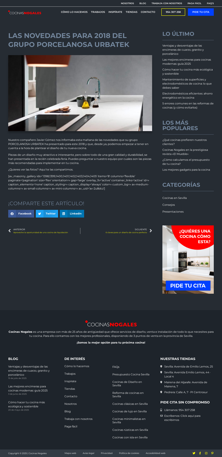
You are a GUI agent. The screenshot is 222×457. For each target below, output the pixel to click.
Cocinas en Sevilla (174, 198)
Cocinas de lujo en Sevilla (129, 411)
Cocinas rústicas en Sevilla (130, 429)
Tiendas (69, 388)
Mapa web (70, 453)
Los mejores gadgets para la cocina (186, 169)
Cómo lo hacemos (76, 366)
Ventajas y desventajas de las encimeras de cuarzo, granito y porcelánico (183, 49)
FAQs (115, 367)
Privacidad (107, 453)
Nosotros (70, 403)
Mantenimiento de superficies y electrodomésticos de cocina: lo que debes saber (187, 83)
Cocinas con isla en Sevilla (129, 437)
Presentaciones (173, 211)
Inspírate (70, 381)
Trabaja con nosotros (78, 419)
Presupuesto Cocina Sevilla (130, 374)
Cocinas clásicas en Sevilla (130, 403)
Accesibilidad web (155, 453)
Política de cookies (129, 453)
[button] (21, 214)
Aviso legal (88, 453)
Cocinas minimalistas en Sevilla (129, 420)
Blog (67, 411)
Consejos (168, 204)
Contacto (70, 396)
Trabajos (70, 373)
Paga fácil (70, 426)
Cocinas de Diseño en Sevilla (127, 383)
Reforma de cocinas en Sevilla (128, 394)
